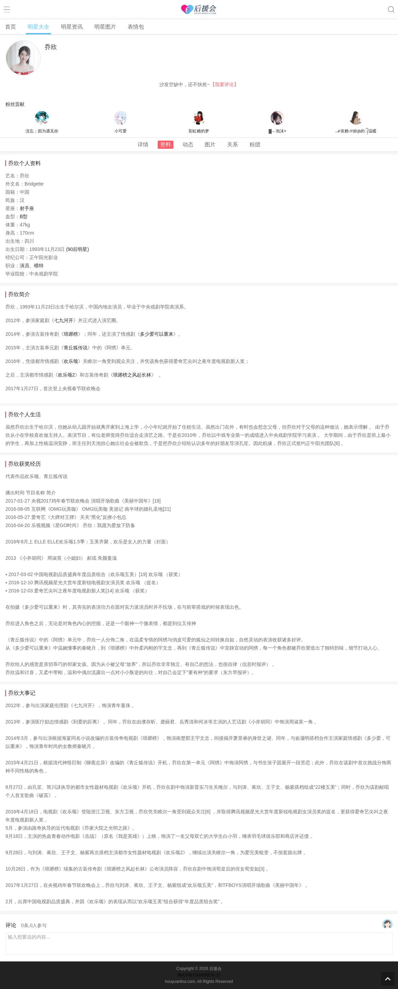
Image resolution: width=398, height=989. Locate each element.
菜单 (7, 9)
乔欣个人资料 (24, 163)
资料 (165, 144)
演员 (24, 265)
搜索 (391, 9)
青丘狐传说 (75, 347)
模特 (39, 265)
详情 (143, 144)
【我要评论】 (224, 84)
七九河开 (63, 320)
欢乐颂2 (66, 375)
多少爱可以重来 (156, 334)
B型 (24, 216)
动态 (187, 144)
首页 (10, 27)
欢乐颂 (71, 361)
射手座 (27, 208)
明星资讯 (72, 27)
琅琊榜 (71, 334)
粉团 (255, 144)
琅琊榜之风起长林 (132, 375)
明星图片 (105, 27)
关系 (232, 144)
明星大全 (38, 27)
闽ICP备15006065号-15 (199, 975)
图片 (210, 144)
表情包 (136, 27)
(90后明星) (77, 249)
